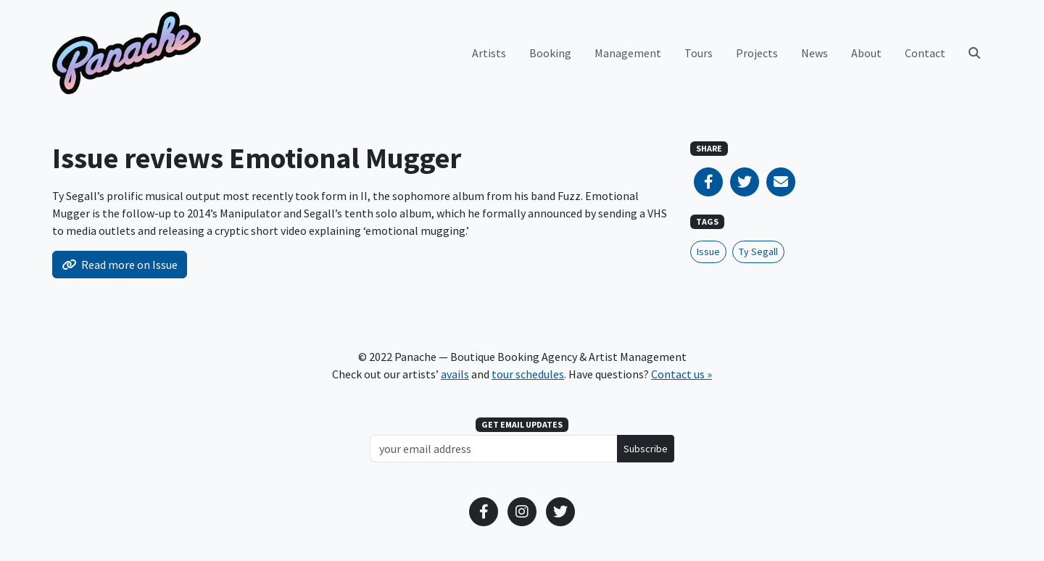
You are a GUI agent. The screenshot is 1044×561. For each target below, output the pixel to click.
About (866, 53)
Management (627, 53)
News (814, 53)
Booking (550, 53)
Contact (925, 53)
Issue (708, 251)
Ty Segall (758, 251)
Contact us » (681, 374)
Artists (489, 53)
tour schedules (528, 374)
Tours (698, 53)
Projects (757, 53)
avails (455, 374)
